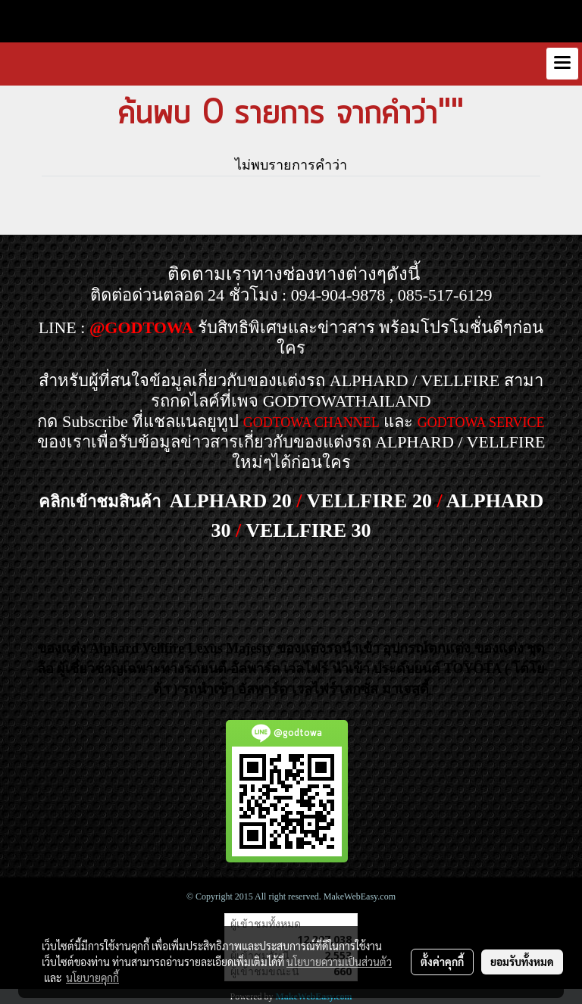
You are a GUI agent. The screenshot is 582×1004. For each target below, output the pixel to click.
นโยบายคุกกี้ (92, 977)
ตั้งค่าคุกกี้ (442, 961)
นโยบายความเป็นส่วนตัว (339, 961)
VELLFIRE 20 (369, 501)
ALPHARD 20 (231, 501)
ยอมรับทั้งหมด (522, 961)
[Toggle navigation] (562, 63)
